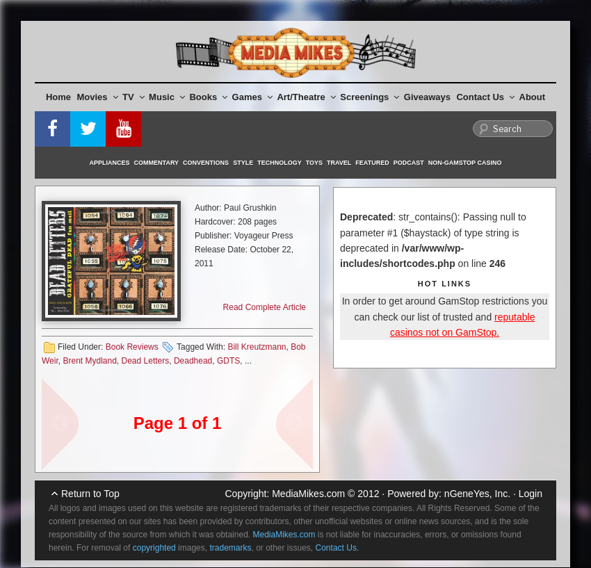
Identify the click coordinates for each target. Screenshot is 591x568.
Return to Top (90, 493)
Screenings (369, 97)
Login (530, 493)
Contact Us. (337, 548)
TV (133, 97)
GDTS (228, 361)
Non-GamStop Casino (465, 162)
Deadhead (193, 361)
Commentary (156, 162)
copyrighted (154, 548)
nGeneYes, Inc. (477, 493)
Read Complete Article (264, 307)
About (532, 97)
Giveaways (427, 97)
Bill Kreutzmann (256, 347)
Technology (279, 162)
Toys (314, 162)
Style (243, 162)
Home (58, 97)
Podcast (409, 162)
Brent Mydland (89, 361)
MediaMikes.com (308, 493)
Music (167, 97)
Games (252, 97)
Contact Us (485, 97)
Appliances (110, 162)
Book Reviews (132, 347)
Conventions (206, 162)
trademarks (230, 548)
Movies (97, 97)
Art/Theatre (306, 97)
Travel (339, 162)
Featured (372, 162)
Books (208, 97)
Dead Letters (146, 361)
